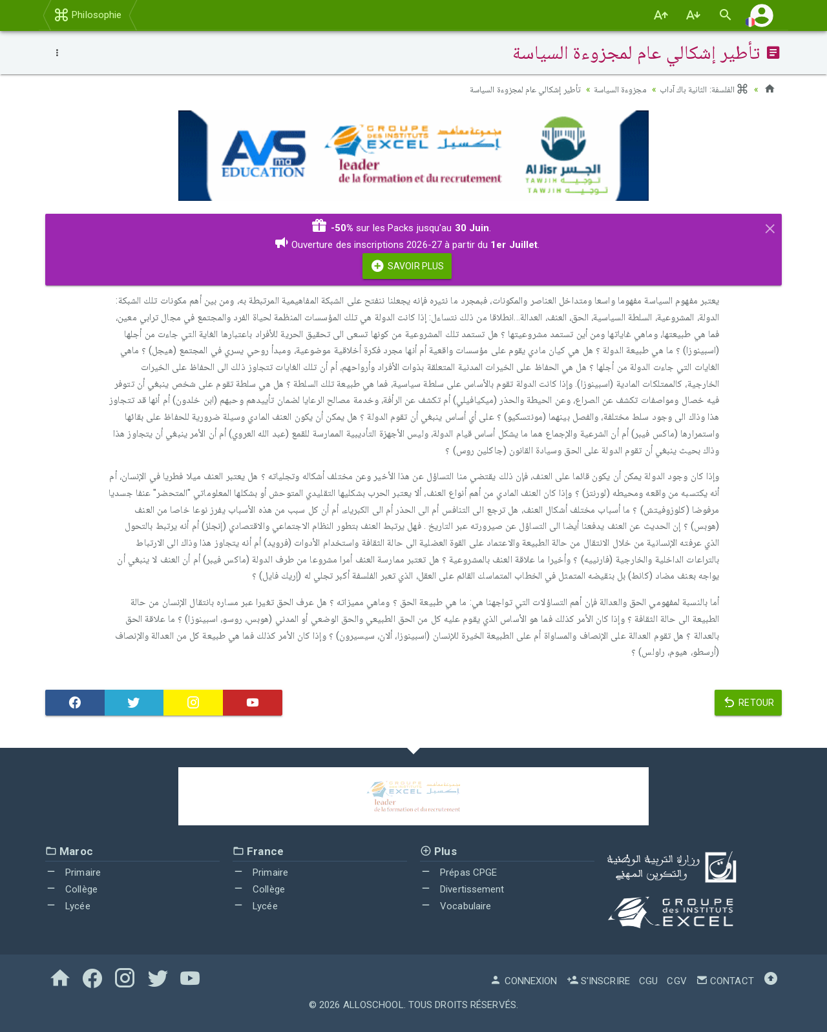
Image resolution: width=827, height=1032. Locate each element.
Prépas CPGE (458, 872)
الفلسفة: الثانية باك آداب (704, 89)
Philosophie (87, 15)
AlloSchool (373, 1005)
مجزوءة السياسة (618, 89)
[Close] (770, 226)
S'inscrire (598, 981)
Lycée (67, 905)
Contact (725, 981)
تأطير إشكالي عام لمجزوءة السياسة (522, 89)
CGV (676, 981)
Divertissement (462, 889)
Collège (71, 889)
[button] (762, 15)
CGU (648, 981)
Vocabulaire (455, 905)
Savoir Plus (407, 266)
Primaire (73, 872)
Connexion (523, 981)
